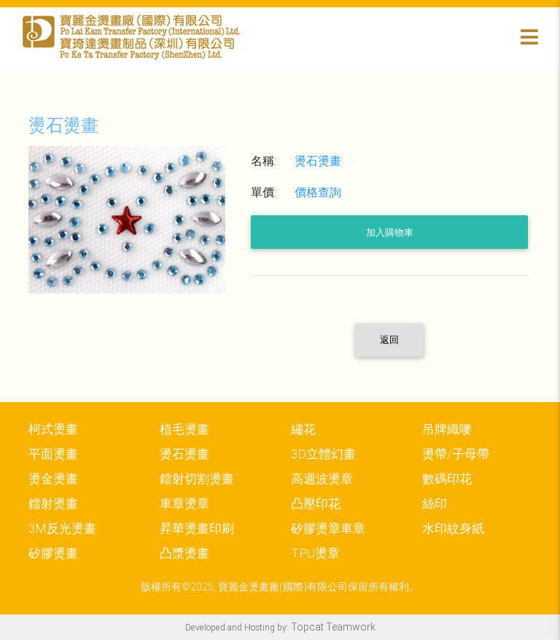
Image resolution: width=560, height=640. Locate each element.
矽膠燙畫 (53, 553)
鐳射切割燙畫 (197, 479)
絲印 (434, 504)
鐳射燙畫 (53, 504)
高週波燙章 (322, 479)
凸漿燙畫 (184, 553)
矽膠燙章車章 (328, 528)
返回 (389, 340)
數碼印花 (447, 479)
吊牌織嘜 (447, 429)
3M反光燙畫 (62, 528)
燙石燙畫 (184, 454)
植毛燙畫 (184, 429)
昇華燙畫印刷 (197, 528)
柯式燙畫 (53, 429)
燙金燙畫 (53, 479)
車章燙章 (184, 504)
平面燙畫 (53, 454)
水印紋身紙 (453, 528)
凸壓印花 (316, 504)
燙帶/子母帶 (455, 454)
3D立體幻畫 (323, 454)
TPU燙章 (315, 553)
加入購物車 (389, 232)
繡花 (303, 429)
